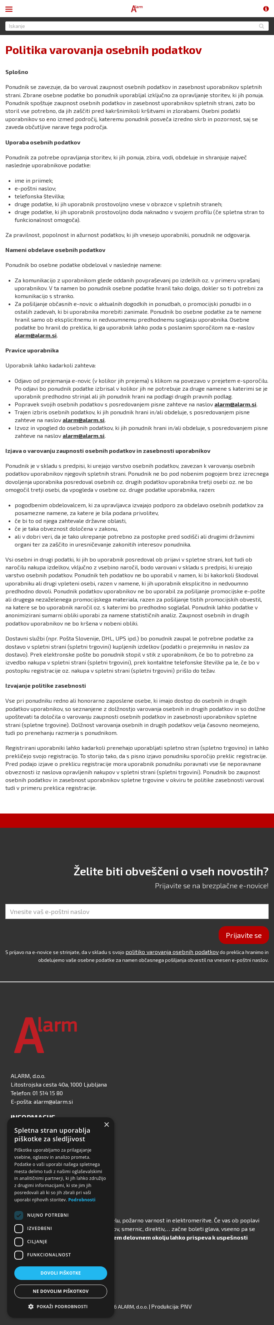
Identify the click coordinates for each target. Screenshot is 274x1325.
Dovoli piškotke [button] (61, 1273)
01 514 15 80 (48, 1092)
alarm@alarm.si (36, 335)
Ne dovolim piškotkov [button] (61, 1291)
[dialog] (60, 1217)
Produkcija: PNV (171, 1306)
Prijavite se (244, 935)
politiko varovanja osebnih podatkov (172, 951)
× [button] (106, 1125)
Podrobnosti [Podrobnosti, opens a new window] (81, 1200)
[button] (60, 1307)
